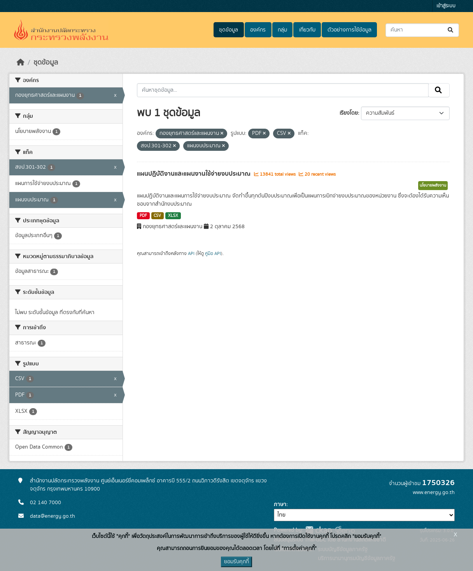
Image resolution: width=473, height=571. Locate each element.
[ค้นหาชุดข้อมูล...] (422, 30)
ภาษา (280, 504)
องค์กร (258, 30)
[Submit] (451, 30)
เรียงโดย (349, 113)
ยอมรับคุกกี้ (236, 562)
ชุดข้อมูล (228, 30)
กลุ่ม (282, 30)
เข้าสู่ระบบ (445, 6)
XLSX (173, 216)
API (191, 253)
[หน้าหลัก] (21, 63)
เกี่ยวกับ (307, 30)
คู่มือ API (213, 253)
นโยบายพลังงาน (433, 185)
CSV (157, 216)
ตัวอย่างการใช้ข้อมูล (349, 30)
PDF (143, 216)
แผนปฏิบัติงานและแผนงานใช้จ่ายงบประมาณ (194, 174)
